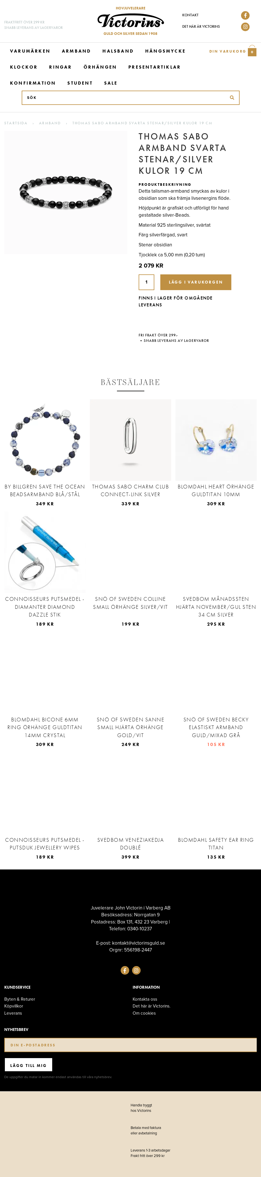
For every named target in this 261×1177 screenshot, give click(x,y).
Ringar (60, 67)
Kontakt (190, 15)
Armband (76, 51)
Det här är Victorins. (152, 1006)
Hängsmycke (165, 51)
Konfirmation (33, 83)
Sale (111, 83)
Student (79, 83)
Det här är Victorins (201, 26)
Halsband (118, 51)
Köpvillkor (13, 1006)
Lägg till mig (28, 1065)
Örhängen (100, 67)
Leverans (13, 1013)
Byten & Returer (19, 999)
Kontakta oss (145, 999)
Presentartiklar (154, 67)
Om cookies (144, 1013)
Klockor (24, 67)
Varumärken (30, 51)
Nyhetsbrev (16, 1029)
